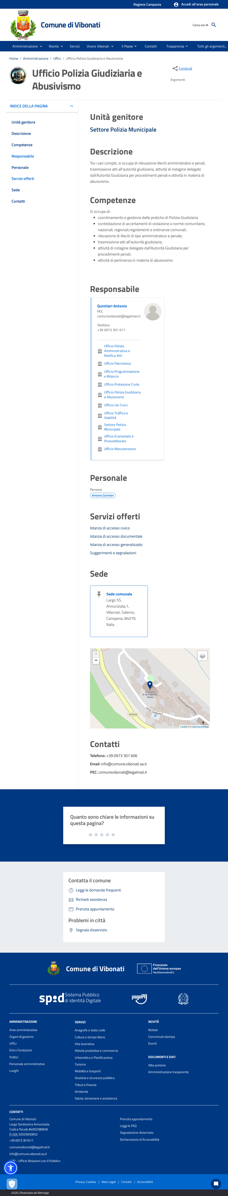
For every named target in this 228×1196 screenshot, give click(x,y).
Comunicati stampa (161, 1036)
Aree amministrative (23, 1029)
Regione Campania (147, 4)
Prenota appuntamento (136, 1118)
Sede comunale (119, 594)
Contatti (16, 1111)
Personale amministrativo (27, 1063)
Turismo (80, 1064)
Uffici (57, 58)
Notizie (153, 1029)
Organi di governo (21, 1036)
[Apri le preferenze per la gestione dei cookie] (12, 1184)
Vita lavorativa (84, 1043)
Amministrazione (35, 58)
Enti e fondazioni (20, 1050)
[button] (196, 4)
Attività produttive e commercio (96, 1050)
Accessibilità (145, 1181)
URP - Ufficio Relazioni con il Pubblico (34, 1160)
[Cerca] (214, 25)
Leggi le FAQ (128, 1125)
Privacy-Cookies (85, 1181)
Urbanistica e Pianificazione (94, 1057)
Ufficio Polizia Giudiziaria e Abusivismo (94, 58)
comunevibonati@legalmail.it (29, 1147)
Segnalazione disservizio (136, 1132)
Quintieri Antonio (112, 306)
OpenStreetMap (200, 726)
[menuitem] (125, 46)
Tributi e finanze (86, 1084)
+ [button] (96, 654)
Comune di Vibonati (70, 24)
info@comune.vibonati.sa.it (28, 1153)
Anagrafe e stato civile (90, 1030)
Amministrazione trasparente (168, 1071)
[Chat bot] (216, 1184)
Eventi (152, 1043)
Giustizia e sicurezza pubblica (95, 1077)
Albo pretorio (157, 1065)
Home (13, 58)
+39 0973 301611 (21, 1140)
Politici (13, 1057)
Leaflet (183, 726)
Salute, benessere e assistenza (96, 1098)
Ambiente (81, 1091)
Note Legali (109, 1181)
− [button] (96, 660)
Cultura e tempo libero (90, 1037)
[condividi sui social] (182, 68)
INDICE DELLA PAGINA (30, 106)
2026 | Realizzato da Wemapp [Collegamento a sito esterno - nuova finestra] (30, 1192)
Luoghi (14, 1070)
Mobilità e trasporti (88, 1071)
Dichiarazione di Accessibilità (139, 1139)
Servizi (80, 1021)
